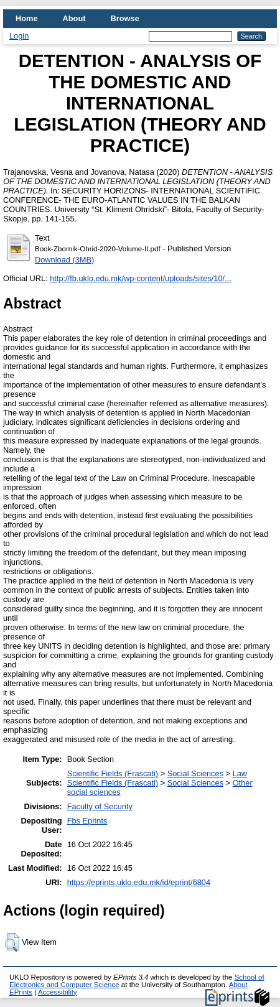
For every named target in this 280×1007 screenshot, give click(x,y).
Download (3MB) (64, 259)
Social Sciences (195, 773)
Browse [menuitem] (125, 18)
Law (240, 773)
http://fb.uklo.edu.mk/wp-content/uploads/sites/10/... (140, 278)
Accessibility (57, 992)
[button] (12, 942)
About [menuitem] (74, 18)
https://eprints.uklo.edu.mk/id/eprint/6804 (138, 882)
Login (19, 35)
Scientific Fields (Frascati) (112, 773)
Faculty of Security (100, 806)
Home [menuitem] (27, 18)
